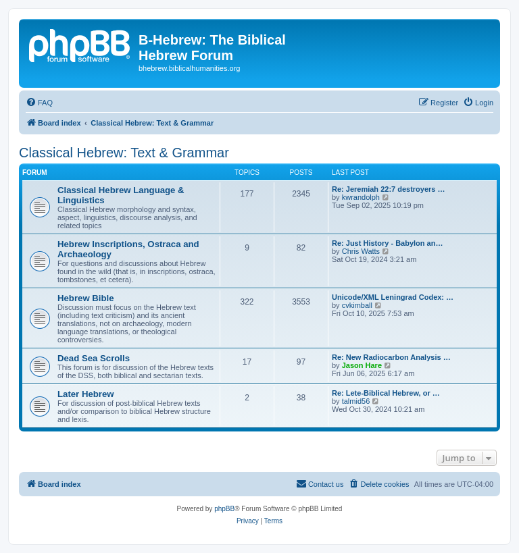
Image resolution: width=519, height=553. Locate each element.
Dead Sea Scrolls (93, 358)
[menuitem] (39, 103)
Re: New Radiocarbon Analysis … (391, 357)
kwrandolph (361, 197)
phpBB (224, 508)
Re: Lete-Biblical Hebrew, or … (386, 393)
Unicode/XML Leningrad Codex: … (392, 297)
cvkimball (357, 305)
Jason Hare (362, 365)
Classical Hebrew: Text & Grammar (124, 152)
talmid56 (356, 401)
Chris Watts (361, 251)
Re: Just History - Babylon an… (387, 243)
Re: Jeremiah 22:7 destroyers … (388, 189)
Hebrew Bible (85, 298)
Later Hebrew (85, 394)
